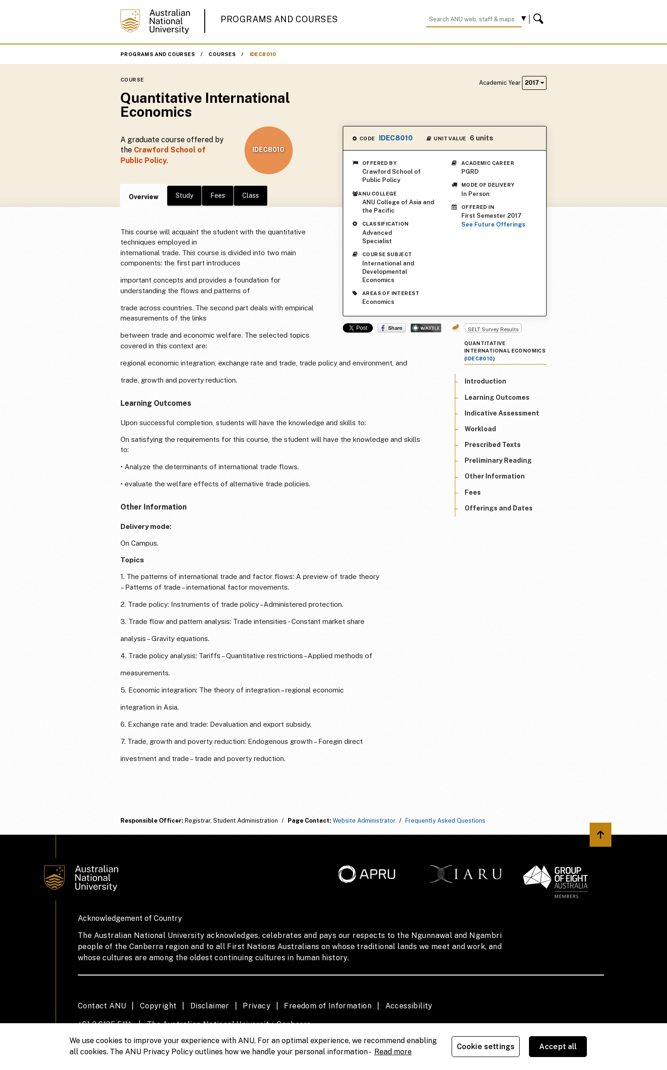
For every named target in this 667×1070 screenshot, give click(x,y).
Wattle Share (425, 328)
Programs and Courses (279, 19)
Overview (143, 197)
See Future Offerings (493, 224)
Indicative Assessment (502, 413)
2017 (534, 82)
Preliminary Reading (498, 460)
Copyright (158, 1005)
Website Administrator (364, 820)
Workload (480, 429)
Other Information (495, 476)
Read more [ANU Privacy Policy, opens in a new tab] (393, 1051)
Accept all (558, 1046)
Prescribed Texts (493, 444)
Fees (217, 195)
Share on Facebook (392, 328)
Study (184, 195)
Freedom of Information (327, 1005)
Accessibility (409, 1005)
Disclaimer (209, 1005)
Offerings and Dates (499, 508)
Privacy (257, 1005)
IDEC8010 (263, 54)
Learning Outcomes (497, 397)
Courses (222, 54)
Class (250, 195)
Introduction (485, 381)
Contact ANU (102, 1005)
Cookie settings (486, 1046)
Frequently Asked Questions (445, 820)
